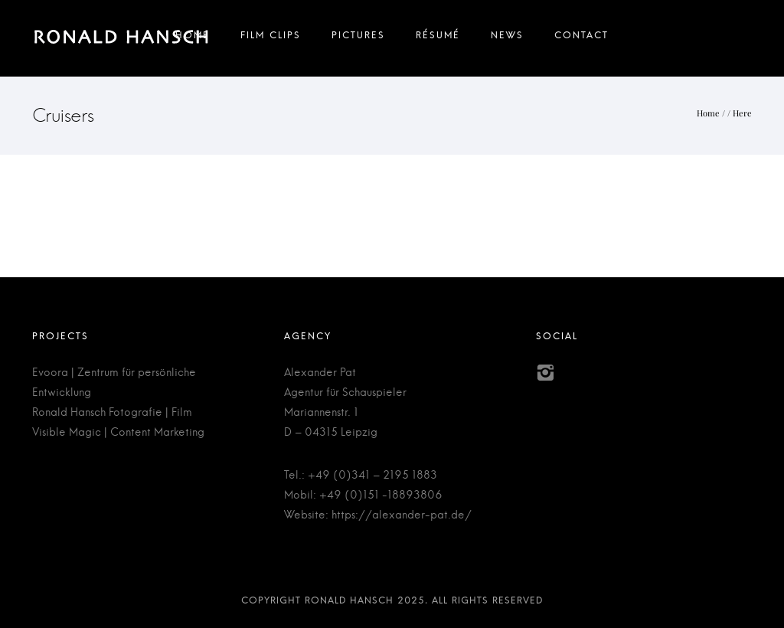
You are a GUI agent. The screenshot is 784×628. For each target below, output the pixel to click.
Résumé (437, 38)
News (507, 38)
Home (192, 38)
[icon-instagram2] (545, 373)
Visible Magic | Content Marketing (118, 432)
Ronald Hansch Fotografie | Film (112, 412)
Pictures (358, 38)
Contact (581, 38)
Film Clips (270, 38)
